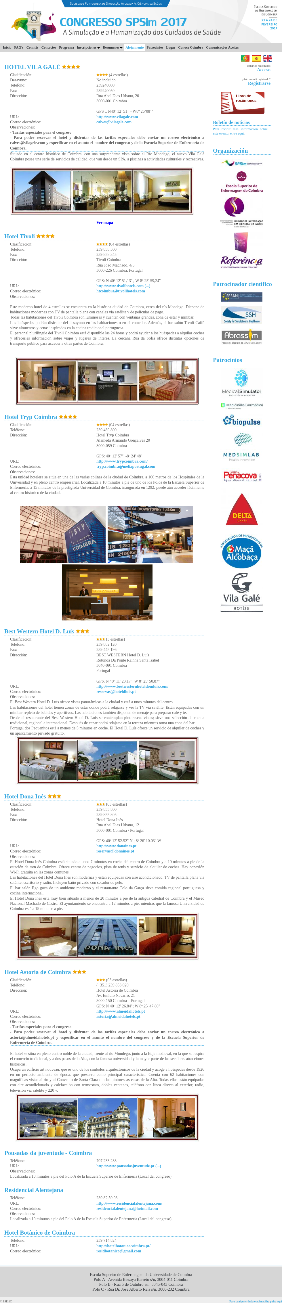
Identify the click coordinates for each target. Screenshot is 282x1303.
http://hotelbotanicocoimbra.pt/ (123, 1246)
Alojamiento (134, 47)
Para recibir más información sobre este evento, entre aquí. (240, 131)
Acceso (263, 69)
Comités (32, 47)
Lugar (170, 47)
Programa (66, 47)
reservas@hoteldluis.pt (116, 691)
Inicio (7, 47)
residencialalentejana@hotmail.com (127, 1208)
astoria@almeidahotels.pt (118, 1016)
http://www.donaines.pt (116, 846)
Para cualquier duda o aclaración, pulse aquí (255, 1301)
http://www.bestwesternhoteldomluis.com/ (132, 686)
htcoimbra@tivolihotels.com (120, 291)
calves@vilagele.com (114, 122)
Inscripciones (88, 47)
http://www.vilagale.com (117, 117)
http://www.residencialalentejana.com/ (129, 1203)
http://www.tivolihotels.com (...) (123, 286)
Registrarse (259, 83)
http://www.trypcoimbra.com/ (122, 461)
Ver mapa (104, 223)
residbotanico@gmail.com (118, 1251)
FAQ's (18, 47)
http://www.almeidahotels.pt (120, 1011)
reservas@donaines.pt (115, 851)
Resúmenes (113, 47)
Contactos (48, 47)
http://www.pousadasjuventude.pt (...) (128, 1166)
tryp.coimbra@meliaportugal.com (125, 466)
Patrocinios (155, 47)
